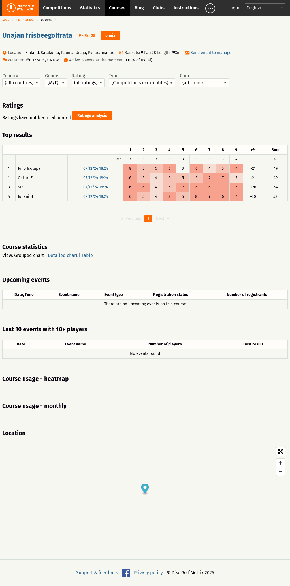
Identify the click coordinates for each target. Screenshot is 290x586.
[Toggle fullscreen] (280, 451)
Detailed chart (63, 255)
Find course (25, 20)
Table (87, 255)
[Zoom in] (280, 463)
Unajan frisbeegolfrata (37, 35)
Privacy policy (148, 572)
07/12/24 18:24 (95, 168)
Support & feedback (97, 572)
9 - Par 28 (87, 35)
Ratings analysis (92, 115)
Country (21, 80)
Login (233, 7)
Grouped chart (29, 255)
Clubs (159, 7)
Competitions (57, 7)
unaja (110, 35)
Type (142, 80)
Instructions (186, 7)
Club (204, 80)
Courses (117, 7)
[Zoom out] (280, 471)
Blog (139, 7)
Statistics (90, 7)
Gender (56, 80)
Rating (88, 80)
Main (6, 20)
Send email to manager (212, 52)
